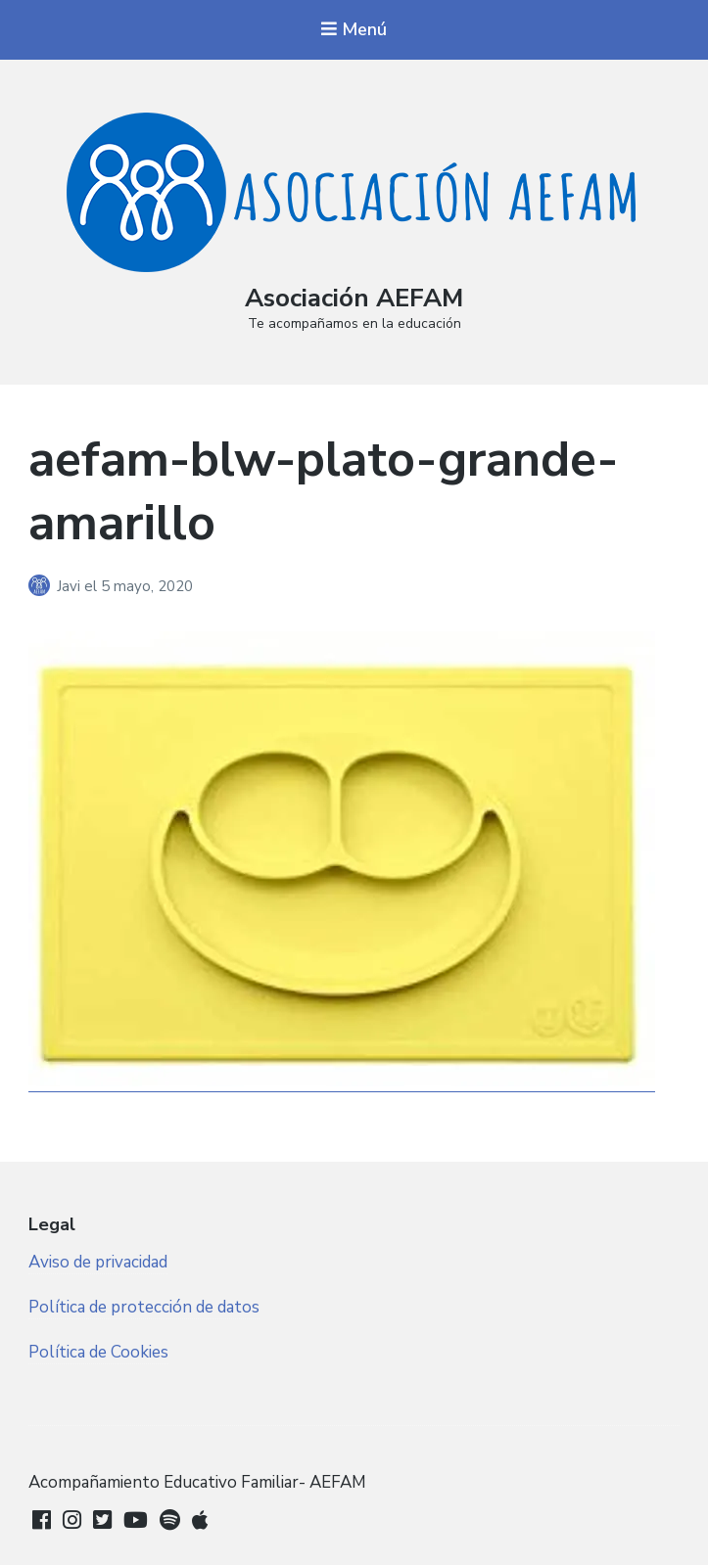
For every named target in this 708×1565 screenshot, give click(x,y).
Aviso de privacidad (97, 1262)
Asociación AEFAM (354, 298)
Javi (70, 586)
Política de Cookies (98, 1352)
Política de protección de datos (144, 1307)
